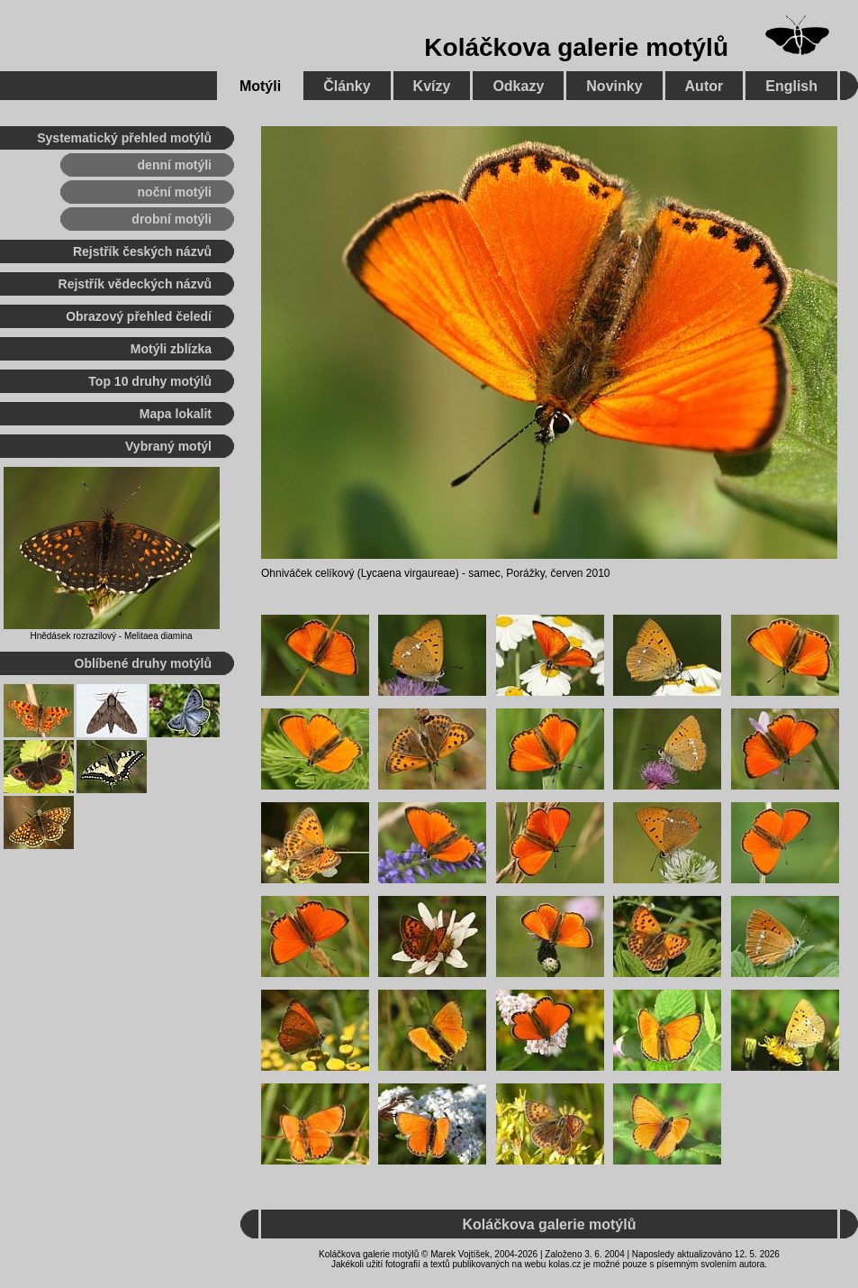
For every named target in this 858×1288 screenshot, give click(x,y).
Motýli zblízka (171, 349)
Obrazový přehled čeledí (139, 316)
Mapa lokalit (176, 413)
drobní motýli (171, 219)
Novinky (614, 86)
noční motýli (175, 192)
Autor (704, 86)
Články (346, 86)
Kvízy (432, 86)
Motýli (260, 86)
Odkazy (518, 86)
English (791, 86)
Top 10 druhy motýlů (150, 381)
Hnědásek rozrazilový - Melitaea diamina (111, 636)
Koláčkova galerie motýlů (576, 47)
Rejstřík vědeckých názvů (135, 284)
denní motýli (175, 165)
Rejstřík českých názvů (142, 251)
